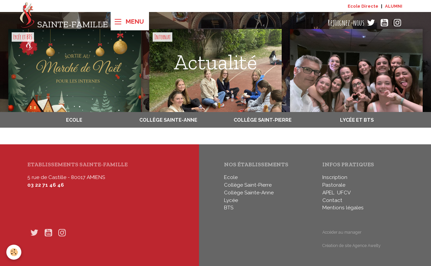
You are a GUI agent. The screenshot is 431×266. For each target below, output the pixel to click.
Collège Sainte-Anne (168, 120)
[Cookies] (14, 252)
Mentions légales (343, 208)
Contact (332, 200)
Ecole (74, 120)
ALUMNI (393, 6)
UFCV (344, 193)
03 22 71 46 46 (45, 185)
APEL (328, 193)
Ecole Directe (363, 6)
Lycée (231, 200)
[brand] (63, 23)
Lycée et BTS (22, 37)
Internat (162, 37)
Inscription (334, 177)
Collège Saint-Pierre (263, 120)
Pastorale (333, 185)
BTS (228, 208)
